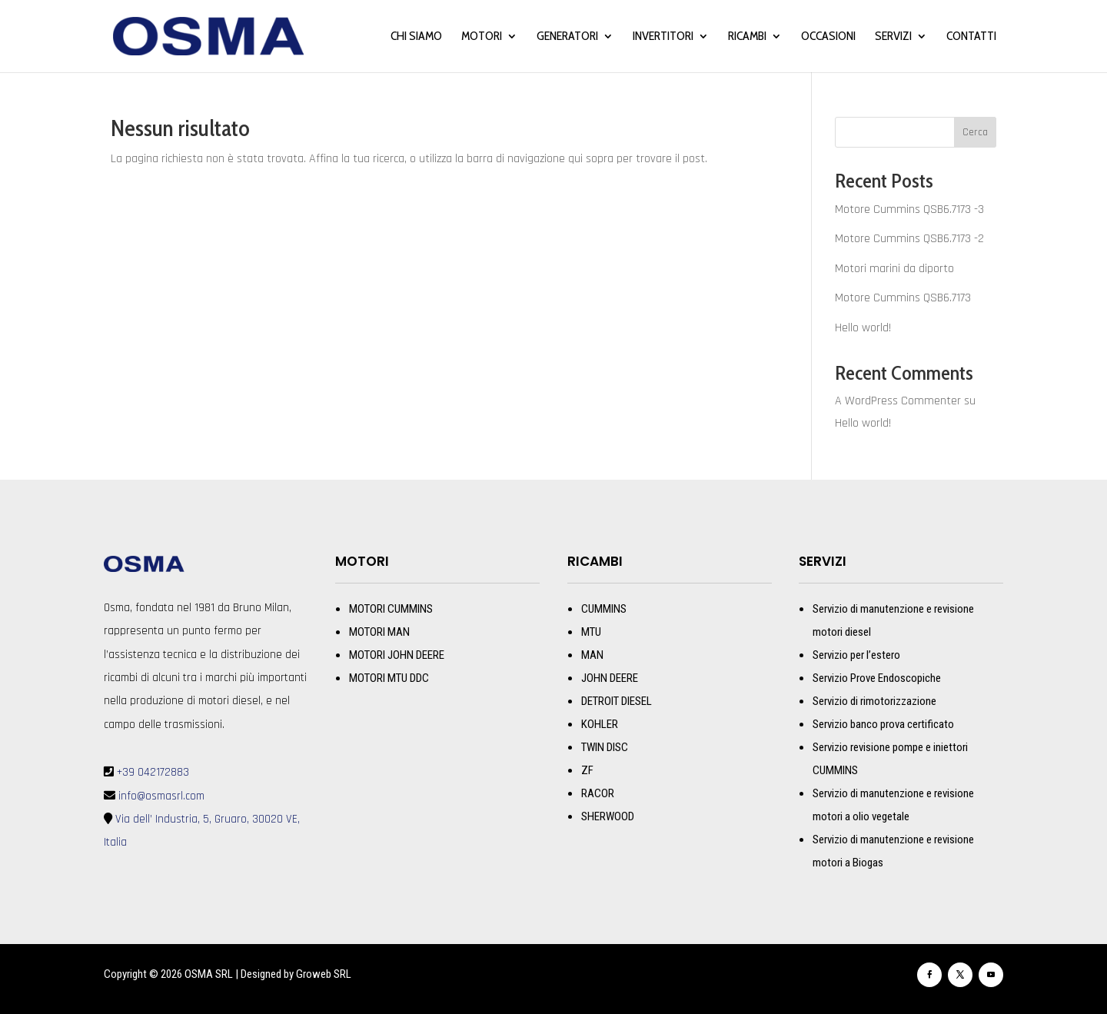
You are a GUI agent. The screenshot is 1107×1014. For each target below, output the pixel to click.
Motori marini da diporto (894, 269)
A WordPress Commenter (898, 401)
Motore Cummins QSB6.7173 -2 (909, 239)
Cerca (975, 132)
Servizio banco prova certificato (883, 724)
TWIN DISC (604, 747)
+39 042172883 (153, 772)
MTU (591, 632)
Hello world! (863, 328)
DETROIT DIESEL (616, 701)
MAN (592, 655)
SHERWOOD (607, 816)
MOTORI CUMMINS (391, 609)
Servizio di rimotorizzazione (874, 701)
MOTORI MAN (379, 632)
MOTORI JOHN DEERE (396, 655)
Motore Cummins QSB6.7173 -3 (909, 209)
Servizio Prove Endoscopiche (877, 678)
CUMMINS (604, 609)
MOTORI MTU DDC (389, 678)
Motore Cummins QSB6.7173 (903, 298)
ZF (587, 770)
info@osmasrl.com (159, 796)
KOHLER (599, 724)
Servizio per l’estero (856, 655)
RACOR (597, 793)
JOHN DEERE (609, 678)
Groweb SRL (323, 974)
